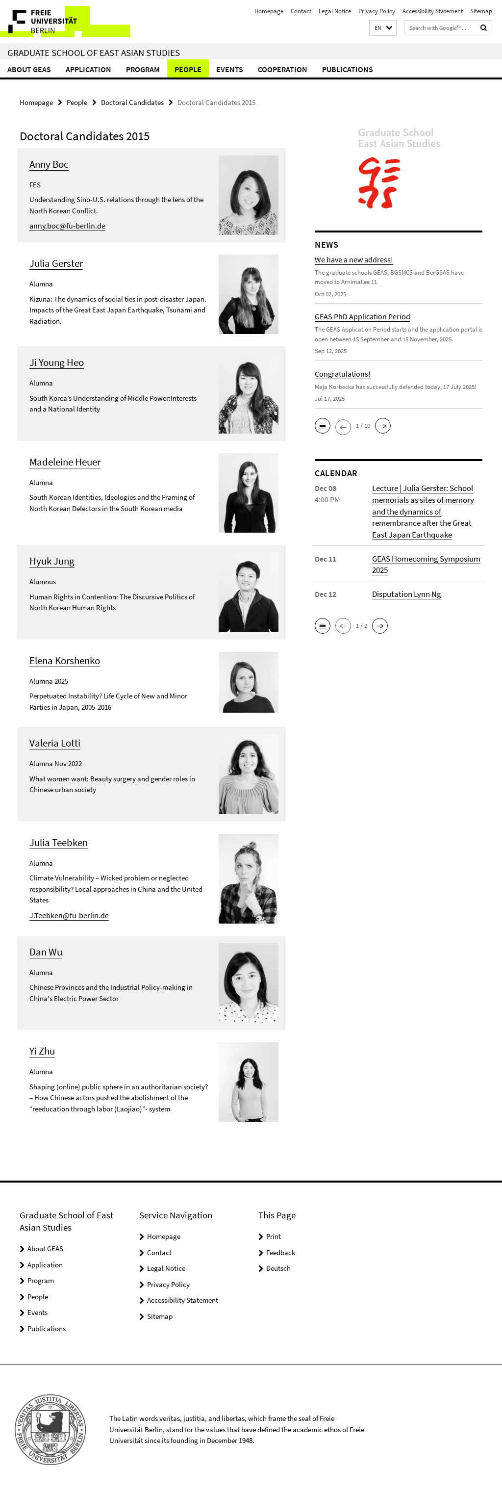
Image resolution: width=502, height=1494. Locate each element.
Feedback (280, 1252)
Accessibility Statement (432, 11)
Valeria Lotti (54, 742)
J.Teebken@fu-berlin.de (65, 914)
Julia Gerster (56, 262)
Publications (347, 69)
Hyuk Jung (52, 560)
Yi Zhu (42, 1050)
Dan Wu (45, 951)
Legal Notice (335, 11)
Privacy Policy (376, 11)
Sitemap (481, 11)
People (188, 69)
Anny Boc (49, 163)
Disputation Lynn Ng (405, 591)
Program (143, 69)
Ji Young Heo (56, 361)
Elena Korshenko (64, 660)
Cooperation (282, 69)
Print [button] (273, 1235)
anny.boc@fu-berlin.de (64, 225)
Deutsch (278, 1267)
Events (229, 69)
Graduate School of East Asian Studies (93, 52)
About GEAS (29, 69)
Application (88, 69)
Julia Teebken (58, 842)
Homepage (268, 11)
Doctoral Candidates (132, 101)
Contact (301, 11)
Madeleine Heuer (64, 461)
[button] (383, 28)
